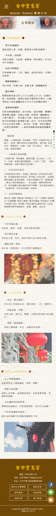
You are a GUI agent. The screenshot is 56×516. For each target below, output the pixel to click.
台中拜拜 (12, 502)
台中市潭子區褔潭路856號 (31, 481)
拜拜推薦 (25, 502)
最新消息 (37, 487)
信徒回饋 (37, 493)
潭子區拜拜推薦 (41, 502)
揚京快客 (25, 509)
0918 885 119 (31, 474)
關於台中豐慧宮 (18, 487)
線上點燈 (37, 498)
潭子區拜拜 (19, 502)
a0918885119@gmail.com (31, 478)
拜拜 (8, 502)
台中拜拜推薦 (32, 502)
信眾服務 (18, 493)
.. (43, 509)
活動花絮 (18, 498)
